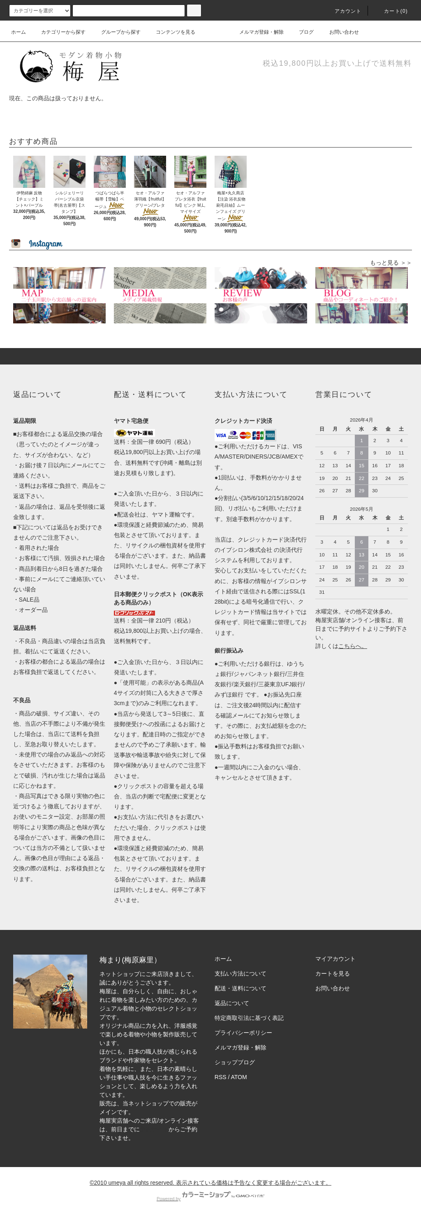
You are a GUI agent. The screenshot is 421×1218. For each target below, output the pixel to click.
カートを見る (332, 973)
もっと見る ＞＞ (391, 262)
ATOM (239, 1077)
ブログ (301, 32)
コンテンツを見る (170, 32)
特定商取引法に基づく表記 (249, 1018)
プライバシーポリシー (243, 1032)
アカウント (343, 11)
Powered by (210, 1198)
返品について (232, 1003)
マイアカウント (335, 958)
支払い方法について (240, 973)
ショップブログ (235, 1062)
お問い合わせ (339, 32)
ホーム (18, 32)
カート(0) (391, 11)
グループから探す (116, 32)
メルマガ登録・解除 (256, 32)
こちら (347, 646)
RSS (221, 1077)
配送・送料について (240, 988)
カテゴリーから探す (58, 32)
